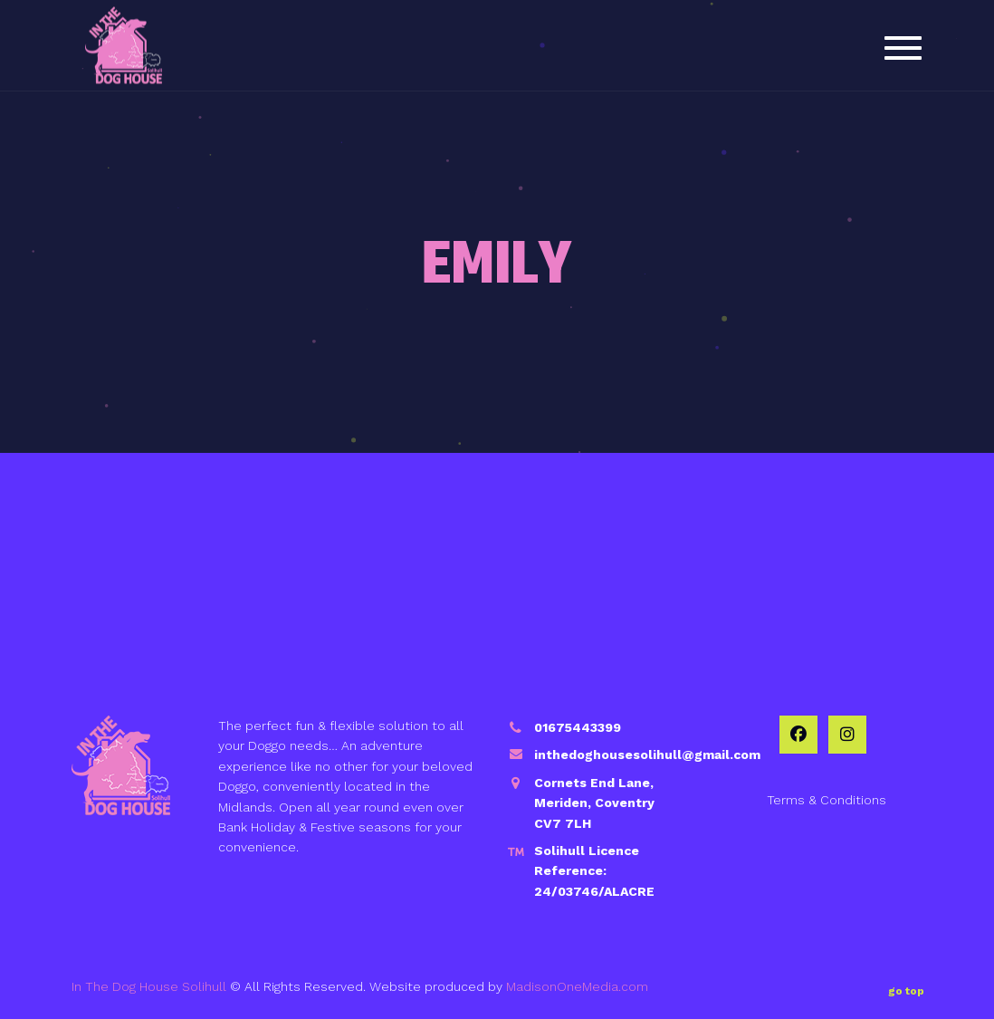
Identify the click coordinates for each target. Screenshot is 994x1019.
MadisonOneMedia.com (577, 986)
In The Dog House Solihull (149, 986)
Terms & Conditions (826, 800)
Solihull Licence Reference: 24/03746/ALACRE (594, 871)
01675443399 (577, 727)
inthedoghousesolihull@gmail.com (647, 754)
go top (906, 987)
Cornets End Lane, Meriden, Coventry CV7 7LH (594, 803)
